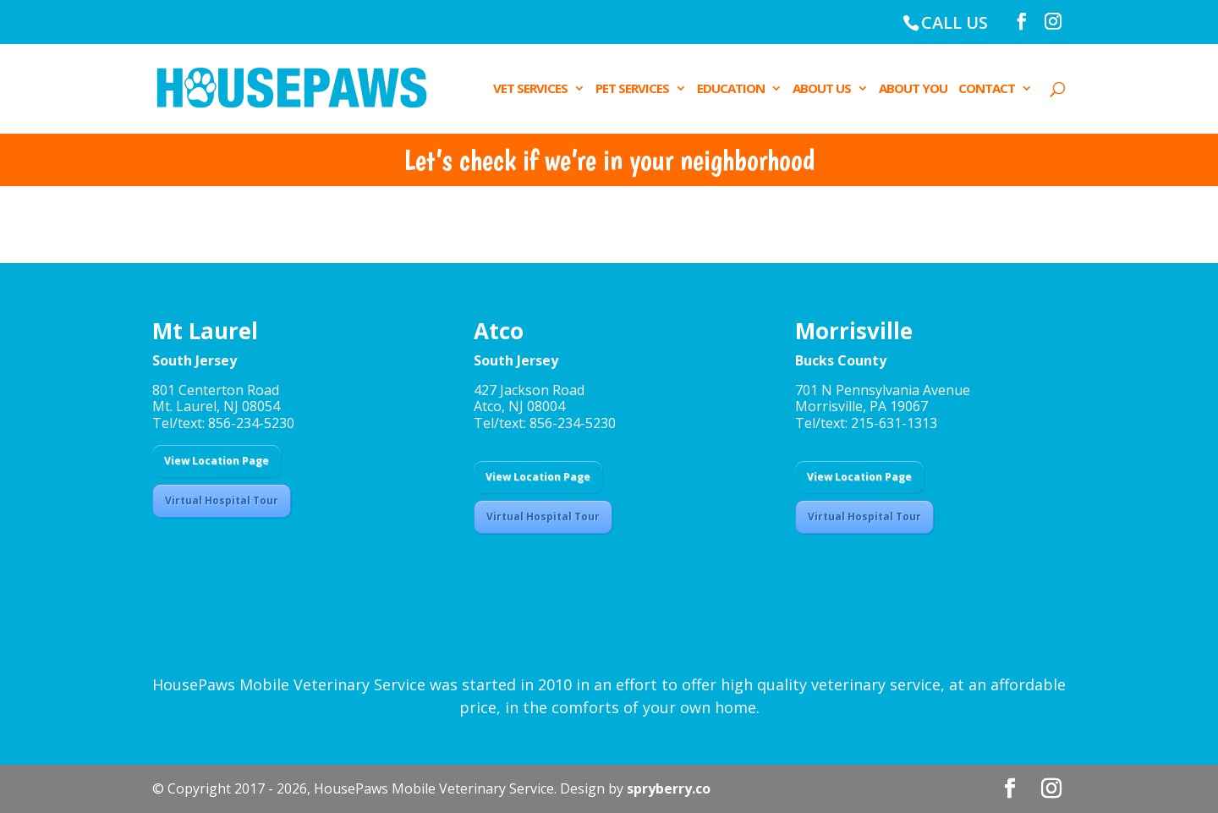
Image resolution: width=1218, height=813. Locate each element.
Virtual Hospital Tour (221, 500)
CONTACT (986, 89)
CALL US (954, 22)
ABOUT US (822, 89)
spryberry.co (668, 788)
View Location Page (216, 460)
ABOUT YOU (913, 89)
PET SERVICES (632, 89)
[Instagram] (1053, 21)
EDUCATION (731, 89)
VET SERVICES (530, 89)
